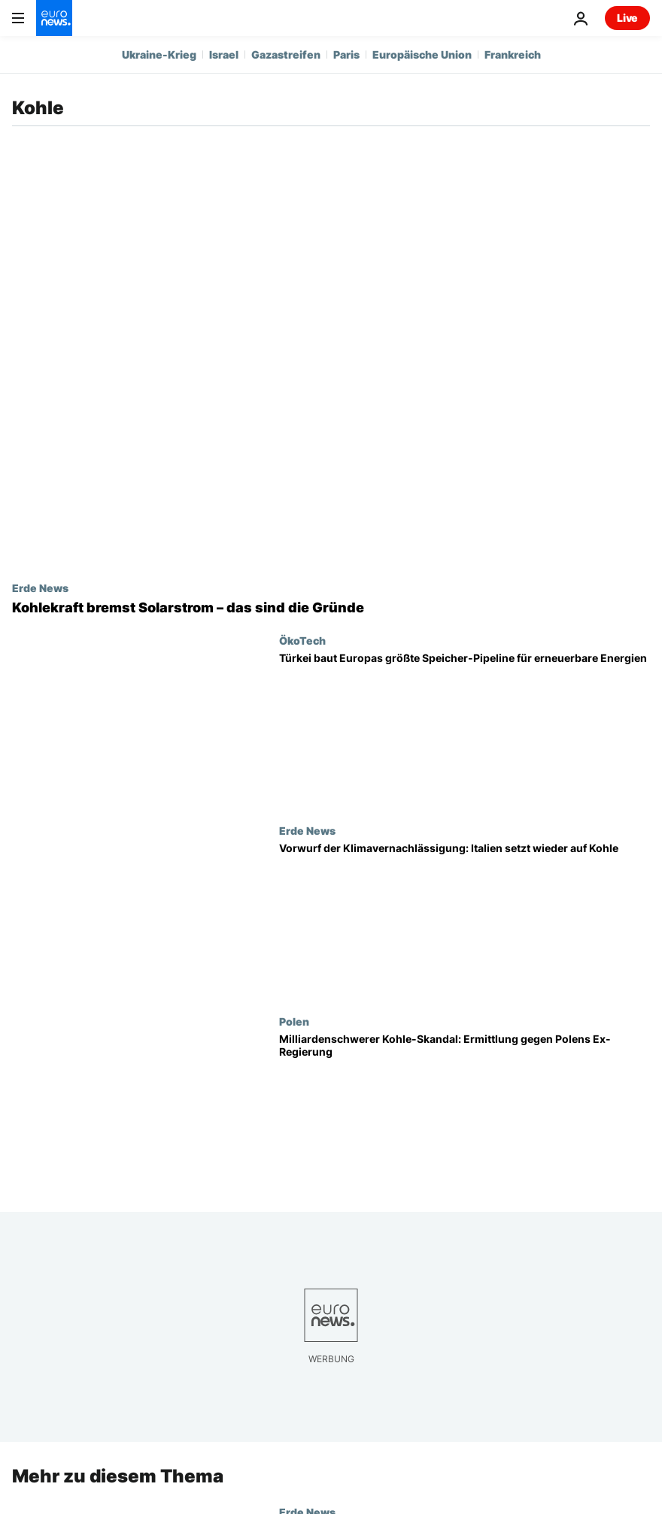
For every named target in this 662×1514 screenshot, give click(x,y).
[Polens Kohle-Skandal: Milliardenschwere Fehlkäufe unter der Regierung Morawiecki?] (464, 1110)
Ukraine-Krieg (159, 54)
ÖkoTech (302, 640)
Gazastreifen (285, 54)
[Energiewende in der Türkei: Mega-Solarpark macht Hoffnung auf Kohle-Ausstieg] (464, 729)
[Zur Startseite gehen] (54, 18)
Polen (294, 1021)
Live (627, 17)
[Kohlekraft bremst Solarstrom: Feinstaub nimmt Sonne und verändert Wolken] (331, 608)
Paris (346, 54)
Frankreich (512, 54)
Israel (223, 54)
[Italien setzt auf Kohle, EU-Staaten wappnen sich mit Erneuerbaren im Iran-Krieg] (464, 919)
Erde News (40, 588)
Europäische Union (422, 54)
